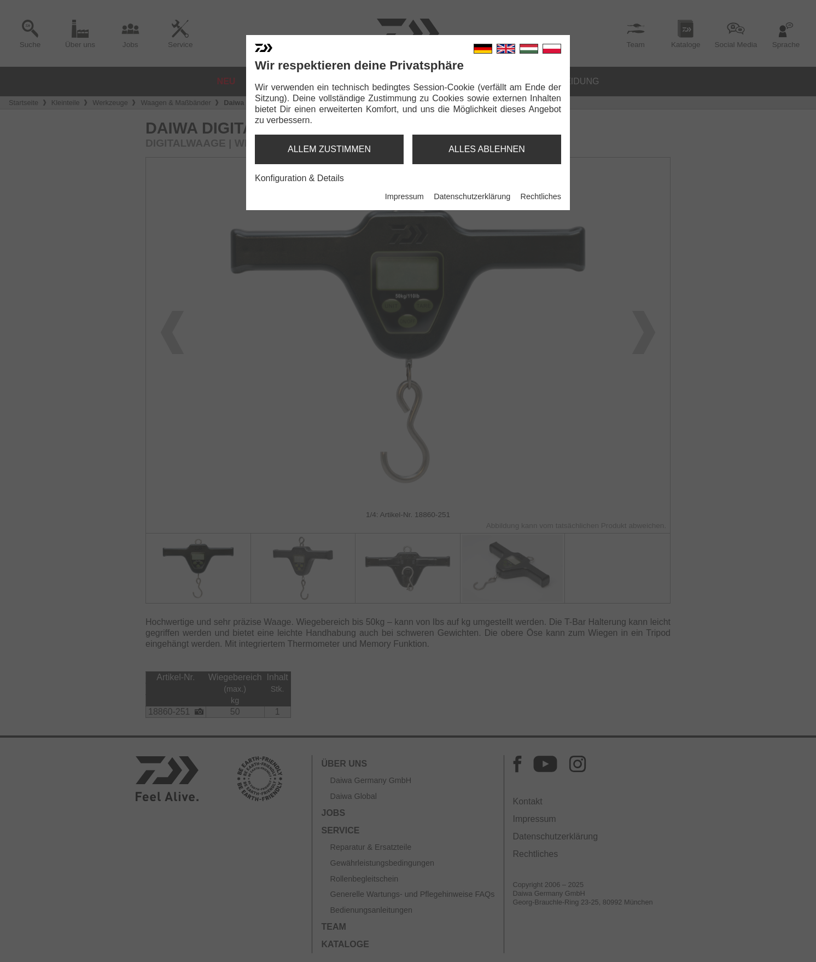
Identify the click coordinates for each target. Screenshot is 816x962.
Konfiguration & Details (299, 178)
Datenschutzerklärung (472, 196)
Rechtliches (541, 196)
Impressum (404, 196)
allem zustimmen (329, 149)
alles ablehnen (486, 149)
